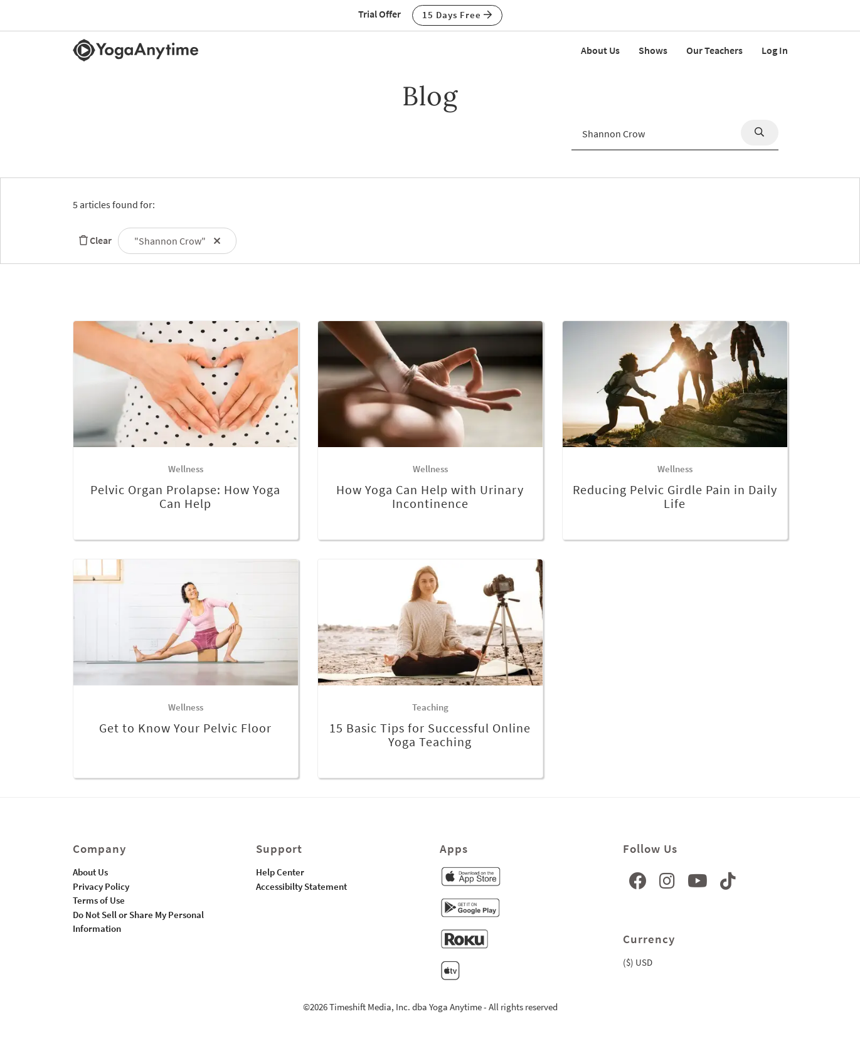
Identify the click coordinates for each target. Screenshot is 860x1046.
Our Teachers (714, 50)
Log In (775, 50)
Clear (92, 240)
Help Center (280, 872)
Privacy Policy (101, 886)
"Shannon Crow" (177, 241)
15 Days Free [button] (457, 15)
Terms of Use (99, 900)
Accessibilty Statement (301, 886)
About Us (600, 50)
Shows (653, 50)
